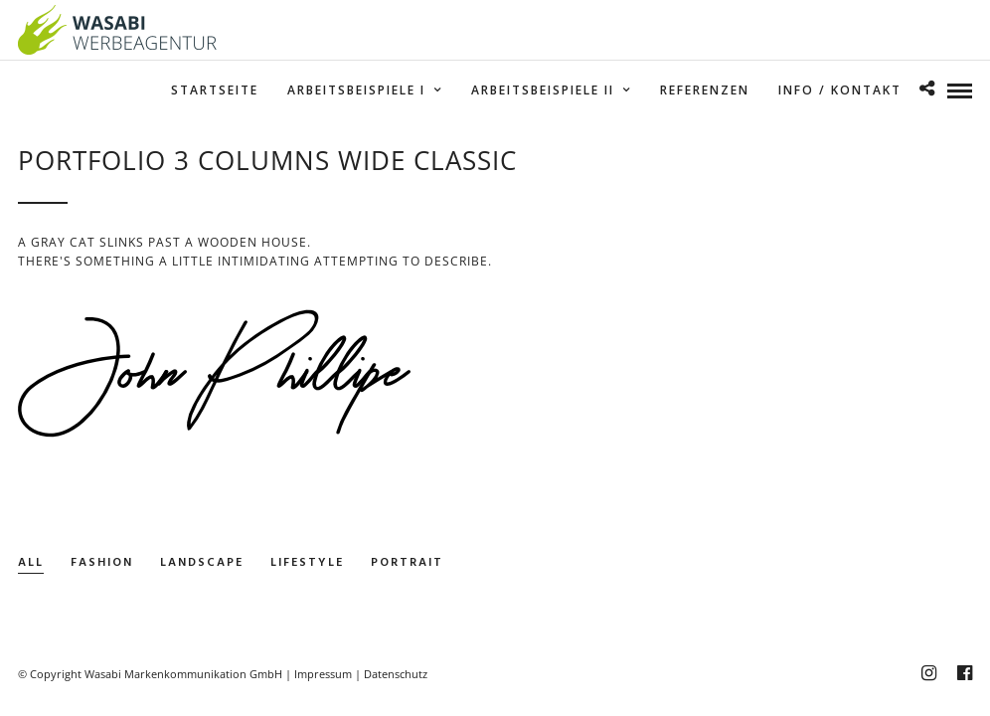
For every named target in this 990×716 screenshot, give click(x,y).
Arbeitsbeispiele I (356, 90)
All (31, 563)
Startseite (214, 90)
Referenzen (704, 90)
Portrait (407, 563)
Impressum (323, 673)
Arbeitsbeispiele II (542, 90)
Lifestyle (307, 563)
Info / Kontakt (840, 90)
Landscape (202, 563)
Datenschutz (395, 673)
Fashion (102, 563)
